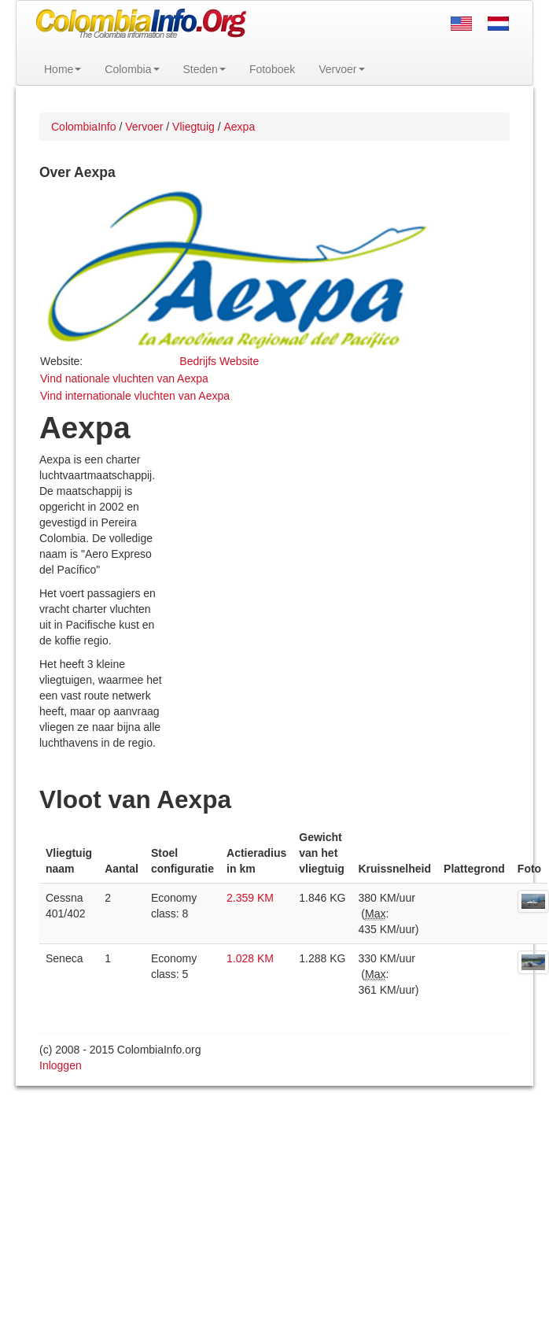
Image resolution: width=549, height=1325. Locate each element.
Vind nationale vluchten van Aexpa (124, 378)
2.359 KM (250, 897)
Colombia (132, 69)
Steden (204, 69)
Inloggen (60, 1065)
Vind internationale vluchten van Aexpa (135, 395)
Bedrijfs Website (219, 361)
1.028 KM (250, 958)
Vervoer (341, 69)
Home (62, 69)
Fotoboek (272, 69)
